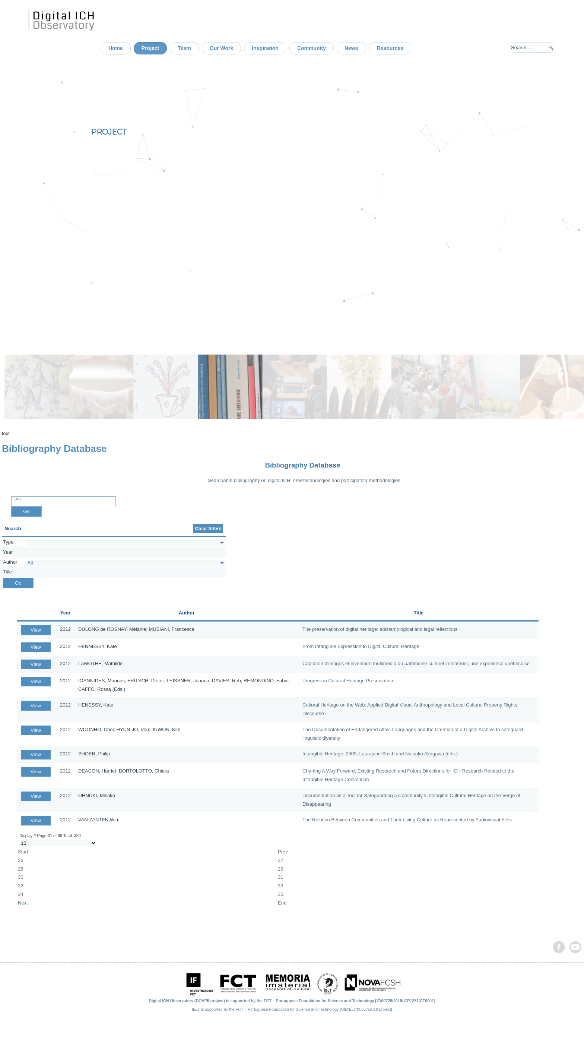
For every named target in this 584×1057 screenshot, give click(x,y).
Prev (283, 852)
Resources (390, 48)
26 (20, 860)
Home (115, 48)
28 (20, 869)
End (282, 903)
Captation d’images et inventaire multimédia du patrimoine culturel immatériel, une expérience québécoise (416, 663)
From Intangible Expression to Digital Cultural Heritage (360, 646)
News (351, 48)
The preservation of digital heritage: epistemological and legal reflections (379, 629)
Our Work (222, 48)
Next (23, 903)
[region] (292, 193)
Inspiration (265, 48)
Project (150, 48)
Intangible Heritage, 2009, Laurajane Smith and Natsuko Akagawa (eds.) (380, 753)
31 (280, 877)
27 (280, 860)
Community (311, 48)
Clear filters (208, 528)
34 (20, 894)
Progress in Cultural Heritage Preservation (347, 680)
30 (20, 877)
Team (184, 48)
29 (280, 869)
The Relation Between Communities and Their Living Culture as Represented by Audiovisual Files (407, 819)
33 (280, 885)
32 (20, 885)
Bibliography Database (302, 465)
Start (23, 852)
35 (280, 894)
